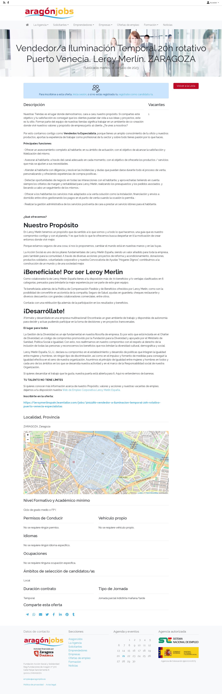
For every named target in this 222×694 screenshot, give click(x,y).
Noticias (167, 24)
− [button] (28, 440)
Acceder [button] (212, 3)
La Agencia (75, 642)
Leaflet (140, 493)
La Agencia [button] (40, 24)
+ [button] (28, 435)
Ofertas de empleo (128, 24)
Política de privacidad (34, 684)
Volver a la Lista (186, 85)
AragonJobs (75, 639)
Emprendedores (77, 650)
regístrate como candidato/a (136, 94)
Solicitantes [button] (60, 24)
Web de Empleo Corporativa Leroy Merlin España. (91, 389)
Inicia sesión (80, 94)
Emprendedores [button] (82, 24)
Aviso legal (51, 684)
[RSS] (4, 3)
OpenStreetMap (152, 493)
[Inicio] (49, 11)
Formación (74, 661)
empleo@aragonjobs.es (35, 679)
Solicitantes (75, 646)
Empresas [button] (104, 24)
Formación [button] (150, 24)
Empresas (74, 654)
